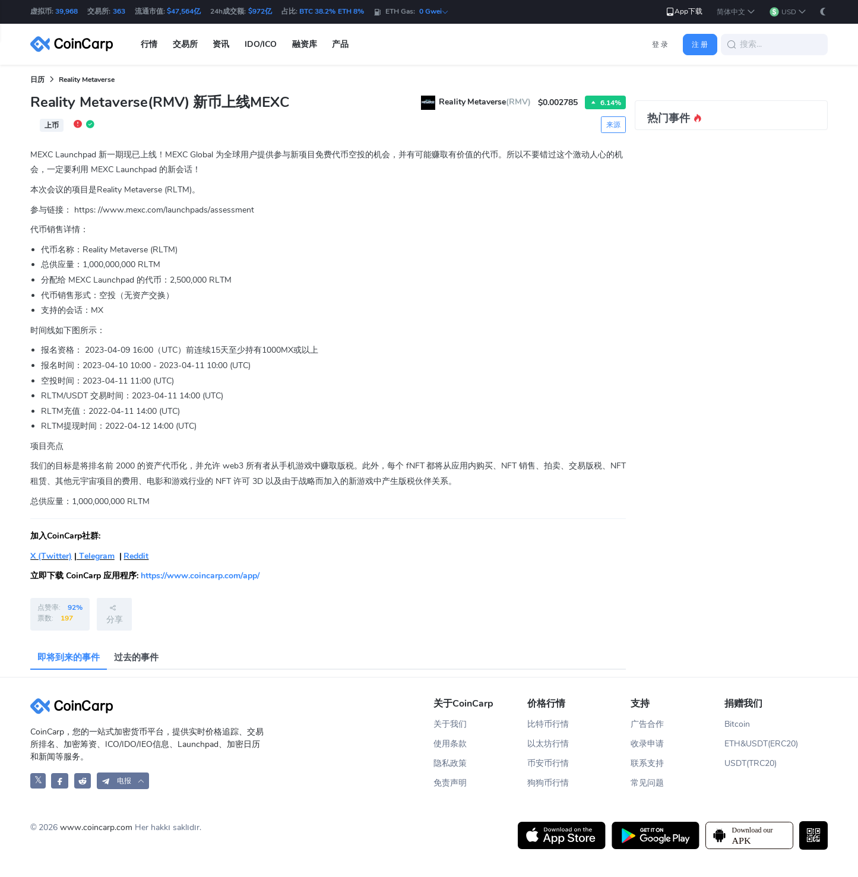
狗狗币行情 (548, 783)
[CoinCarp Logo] (74, 44)
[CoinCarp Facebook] (59, 780)
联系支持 (647, 763)
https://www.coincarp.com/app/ (200, 575)
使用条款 (450, 743)
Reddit (136, 556)
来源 (613, 124)
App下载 (683, 12)
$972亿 (260, 11)
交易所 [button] (185, 44)
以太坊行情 (548, 743)
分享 (114, 614)
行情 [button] (149, 44)
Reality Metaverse (87, 79)
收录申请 (647, 743)
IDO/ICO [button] (261, 44)
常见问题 (647, 783)
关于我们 (450, 724)
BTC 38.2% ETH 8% (331, 11)
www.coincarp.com (96, 827)
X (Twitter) (51, 556)
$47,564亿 (184, 11)
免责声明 (450, 783)
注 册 (700, 44)
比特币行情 (548, 724)
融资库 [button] (304, 44)
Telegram (96, 556)
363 (119, 11)
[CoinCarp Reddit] (82, 780)
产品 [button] (340, 44)
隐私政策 (450, 763)
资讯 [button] (221, 44)
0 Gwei (434, 11)
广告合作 (647, 724)
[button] (736, 12)
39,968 (66, 11)
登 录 (660, 44)
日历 (37, 79)
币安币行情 (548, 763)
